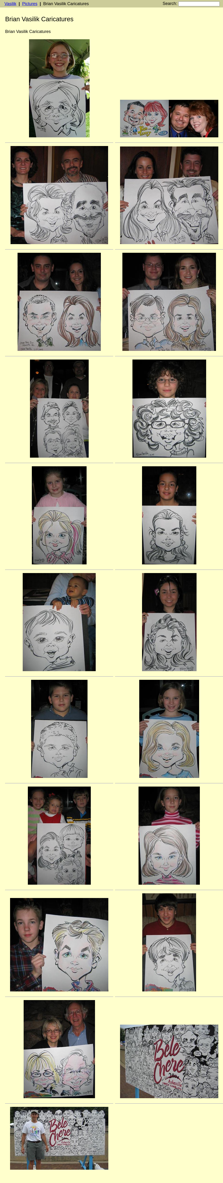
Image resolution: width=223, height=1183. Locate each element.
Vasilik (10, 3)
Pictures (29, 3)
